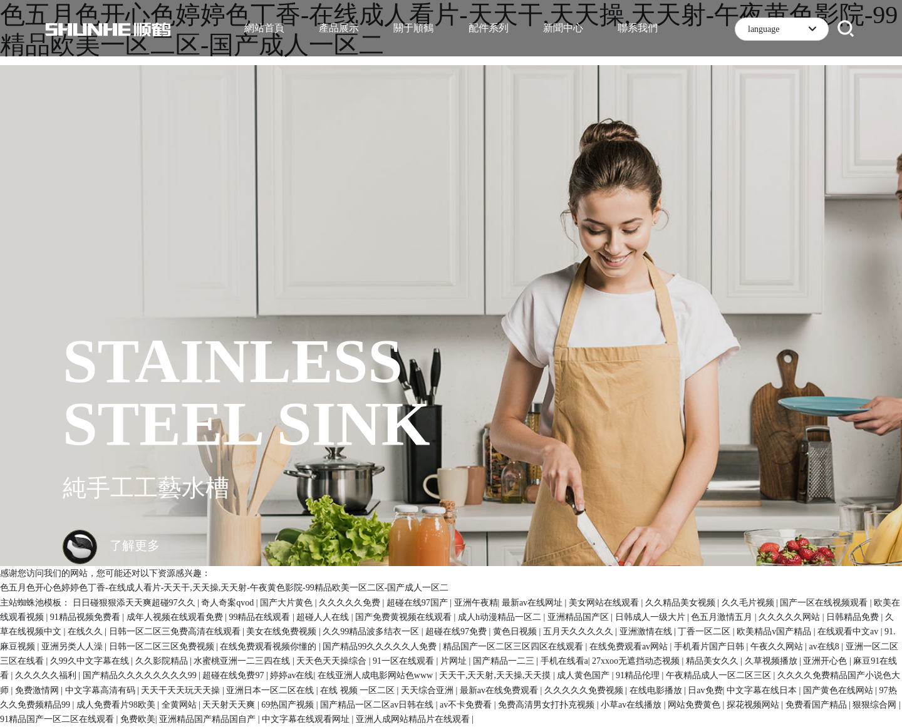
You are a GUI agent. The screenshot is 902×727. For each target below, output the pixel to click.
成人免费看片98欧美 (117, 704)
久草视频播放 (772, 661)
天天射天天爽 (229, 704)
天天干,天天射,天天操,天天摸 (496, 675)
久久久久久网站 (790, 617)
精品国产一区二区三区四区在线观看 (514, 646)
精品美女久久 (713, 661)
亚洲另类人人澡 (73, 646)
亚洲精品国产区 (579, 617)
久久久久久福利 (47, 675)
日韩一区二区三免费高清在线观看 (176, 631)
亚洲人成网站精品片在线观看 (414, 719)
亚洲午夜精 (476, 602)
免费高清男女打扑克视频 (547, 704)
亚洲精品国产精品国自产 (208, 719)
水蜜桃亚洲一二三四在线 (243, 661)
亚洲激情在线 (647, 631)
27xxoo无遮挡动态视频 (637, 661)
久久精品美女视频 (681, 602)
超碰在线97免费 (457, 631)
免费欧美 (137, 719)
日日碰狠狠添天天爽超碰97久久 (135, 602)
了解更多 (111, 545)
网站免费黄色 (695, 704)
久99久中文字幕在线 (91, 661)
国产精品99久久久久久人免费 (381, 646)
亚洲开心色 (826, 661)
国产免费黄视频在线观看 (404, 617)
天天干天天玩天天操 (181, 690)
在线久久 (86, 631)
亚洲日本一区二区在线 (271, 690)
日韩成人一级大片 (651, 617)
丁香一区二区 (705, 631)
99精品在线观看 (261, 617)
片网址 (454, 661)
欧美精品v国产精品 (775, 631)
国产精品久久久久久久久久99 (141, 675)
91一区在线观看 (405, 661)
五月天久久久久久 (579, 631)
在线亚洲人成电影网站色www (376, 675)
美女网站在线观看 (605, 602)
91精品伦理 (639, 675)
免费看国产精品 (817, 704)
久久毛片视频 (749, 602)
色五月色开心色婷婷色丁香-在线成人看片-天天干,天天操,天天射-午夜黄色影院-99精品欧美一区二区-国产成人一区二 (224, 587)
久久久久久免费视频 (585, 690)
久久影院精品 (162, 661)
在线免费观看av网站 (629, 646)
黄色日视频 (516, 631)
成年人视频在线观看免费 (176, 617)
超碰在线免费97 (234, 675)
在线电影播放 (657, 690)
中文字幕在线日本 (763, 690)
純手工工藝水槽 (146, 488)
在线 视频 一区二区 (358, 690)
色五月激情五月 (723, 617)
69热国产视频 (288, 704)
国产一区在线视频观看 (825, 602)
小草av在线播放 (632, 704)
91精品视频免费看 (86, 617)
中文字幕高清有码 (101, 690)
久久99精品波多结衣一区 (372, 631)
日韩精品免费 (853, 617)
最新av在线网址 (533, 602)
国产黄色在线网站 (839, 690)
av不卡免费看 (467, 704)
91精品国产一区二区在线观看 (58, 719)
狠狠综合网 (876, 704)
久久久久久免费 (351, 602)
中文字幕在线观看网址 (307, 719)
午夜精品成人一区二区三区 (720, 675)
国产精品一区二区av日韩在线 (378, 704)
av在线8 (825, 646)
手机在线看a (564, 661)
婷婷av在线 (291, 675)
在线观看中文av (849, 631)
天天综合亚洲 (428, 690)
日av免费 (705, 690)
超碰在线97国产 (418, 602)
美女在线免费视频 (282, 631)
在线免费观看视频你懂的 (269, 646)
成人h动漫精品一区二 (501, 617)
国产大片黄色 (287, 602)
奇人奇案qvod (228, 602)
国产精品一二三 (505, 661)
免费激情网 (38, 690)
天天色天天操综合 (332, 661)
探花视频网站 (754, 704)
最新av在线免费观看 (500, 690)
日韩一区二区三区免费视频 (163, 646)
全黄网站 (180, 704)
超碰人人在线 (323, 617)
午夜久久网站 (778, 646)
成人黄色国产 (584, 675)
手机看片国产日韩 (710, 646)
